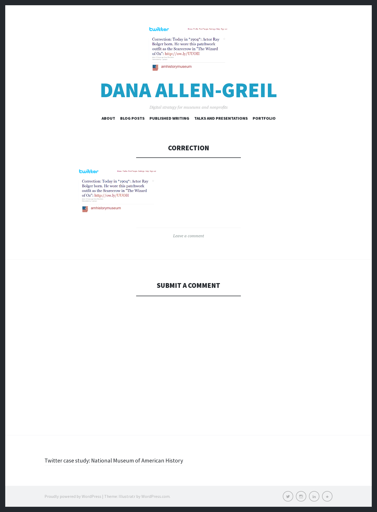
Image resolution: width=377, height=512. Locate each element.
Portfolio (264, 118)
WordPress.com (155, 496)
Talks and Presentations (221, 118)
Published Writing (169, 118)
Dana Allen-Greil (188, 90)
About (108, 118)
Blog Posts (132, 118)
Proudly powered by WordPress (73, 496)
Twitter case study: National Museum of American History (114, 460)
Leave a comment (188, 236)
